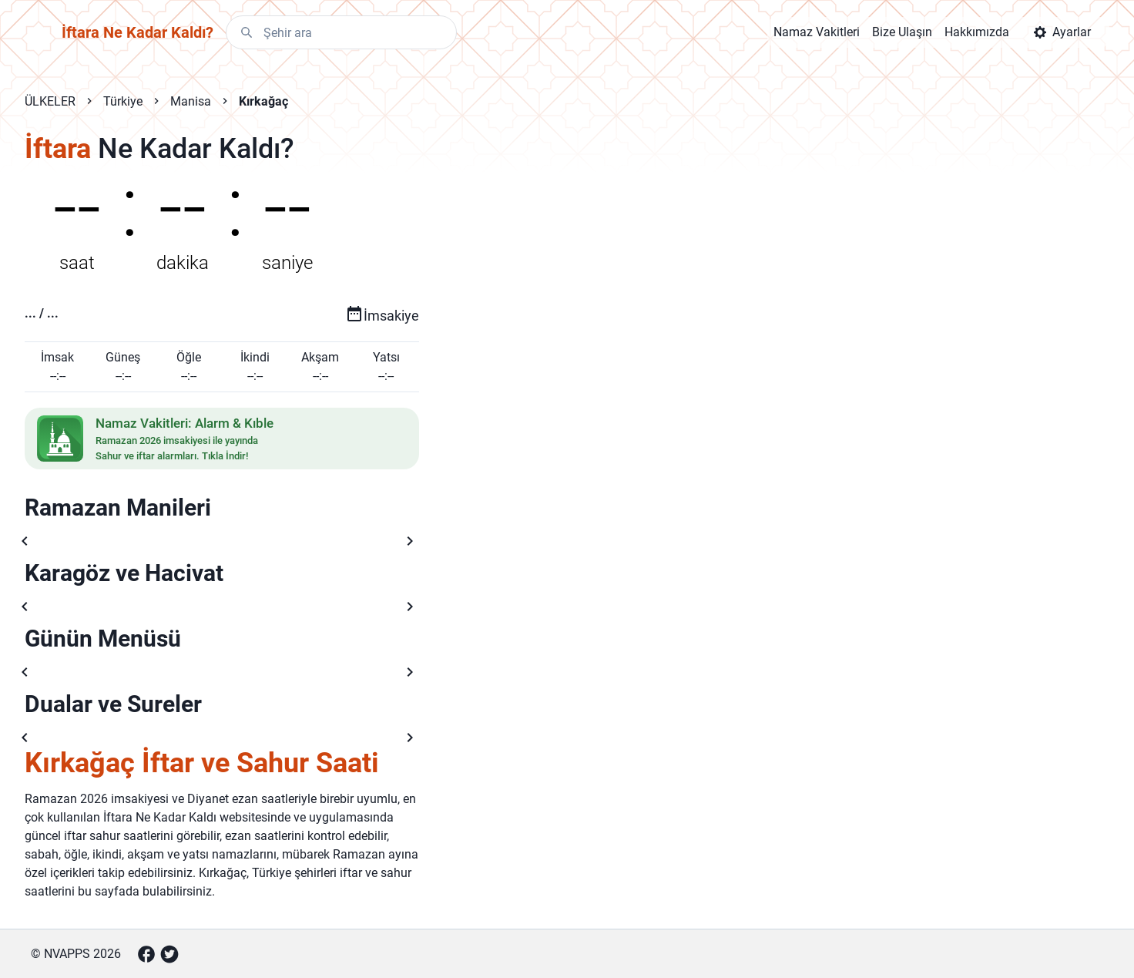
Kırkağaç (263, 101)
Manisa (190, 101)
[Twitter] (169, 954)
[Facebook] (146, 954)
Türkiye (123, 101)
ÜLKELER (50, 101)
